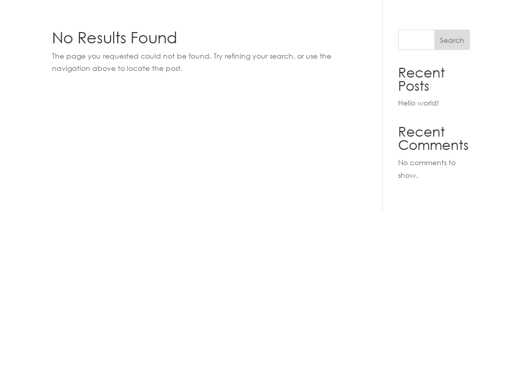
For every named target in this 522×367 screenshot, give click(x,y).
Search (452, 40)
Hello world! (418, 103)
